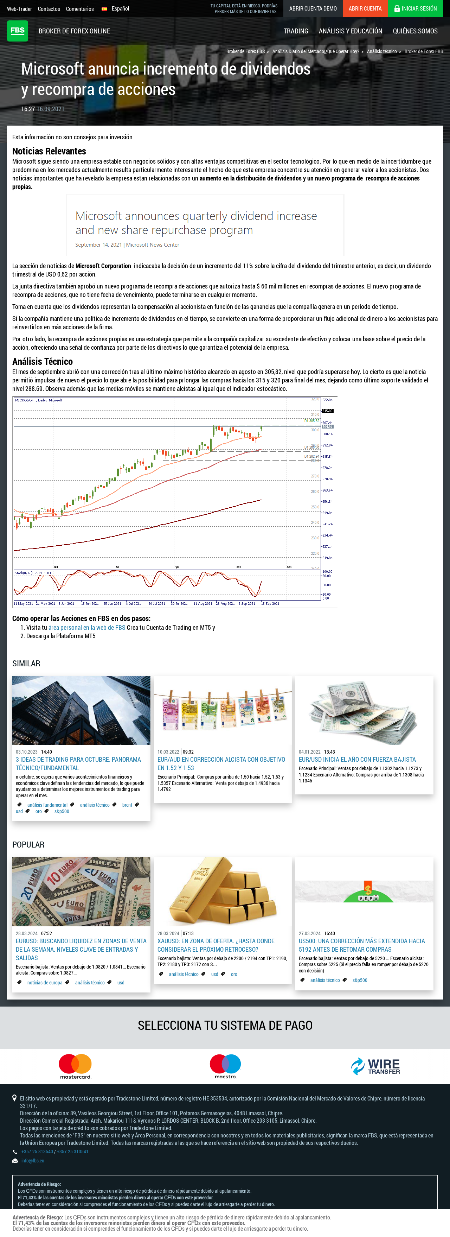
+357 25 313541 (73, 1151)
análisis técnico (95, 804)
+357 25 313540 (37, 1151)
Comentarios (80, 8)
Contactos (49, 8)
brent (127, 804)
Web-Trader (19, 8)
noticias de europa (45, 982)
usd (19, 811)
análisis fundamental (47, 804)
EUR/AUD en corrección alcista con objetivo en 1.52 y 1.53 (221, 763)
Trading (296, 30)
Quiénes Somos (415, 30)
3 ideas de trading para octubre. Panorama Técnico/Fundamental (78, 763)
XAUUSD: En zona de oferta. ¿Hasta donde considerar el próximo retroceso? (216, 945)
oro (39, 811)
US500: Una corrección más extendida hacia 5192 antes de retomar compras (362, 945)
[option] (75, 1066)
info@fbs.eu (32, 1160)
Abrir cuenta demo (313, 8)
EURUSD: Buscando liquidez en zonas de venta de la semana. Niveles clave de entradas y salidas (81, 949)
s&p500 (61, 811)
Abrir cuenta (365, 8)
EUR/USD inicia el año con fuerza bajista (357, 759)
